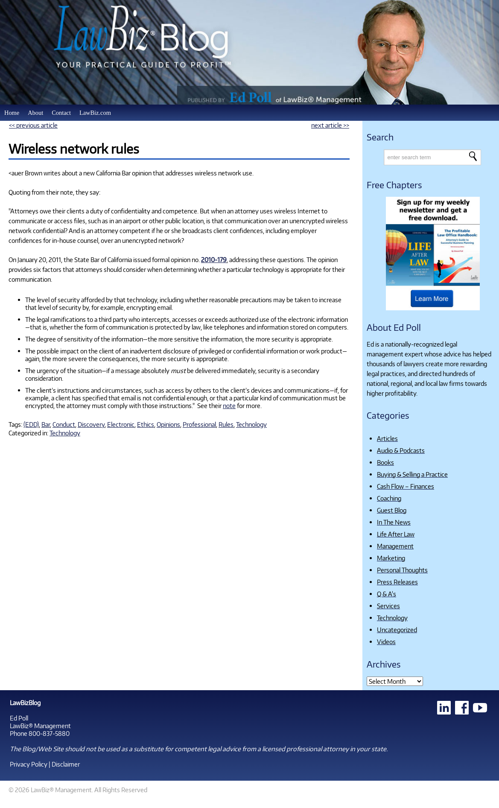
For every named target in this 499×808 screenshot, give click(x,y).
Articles (387, 438)
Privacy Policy (28, 764)
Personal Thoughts (402, 570)
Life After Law (395, 534)
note (229, 405)
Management (395, 546)
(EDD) (31, 424)
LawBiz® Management (40, 725)
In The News (394, 522)
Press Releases (397, 582)
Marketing (391, 558)
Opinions (168, 424)
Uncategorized (397, 629)
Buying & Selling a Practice (412, 474)
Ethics (145, 424)
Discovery (91, 424)
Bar (45, 424)
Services (388, 606)
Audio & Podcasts (401, 450)
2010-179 (214, 259)
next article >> (330, 125)
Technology (251, 424)
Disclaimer (66, 764)
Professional (199, 424)
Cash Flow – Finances (405, 486)
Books (385, 462)
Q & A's (386, 594)
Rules (226, 424)
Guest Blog (391, 510)
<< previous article (33, 125)
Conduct (64, 424)
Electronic (120, 424)
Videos (386, 641)
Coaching (389, 498)
